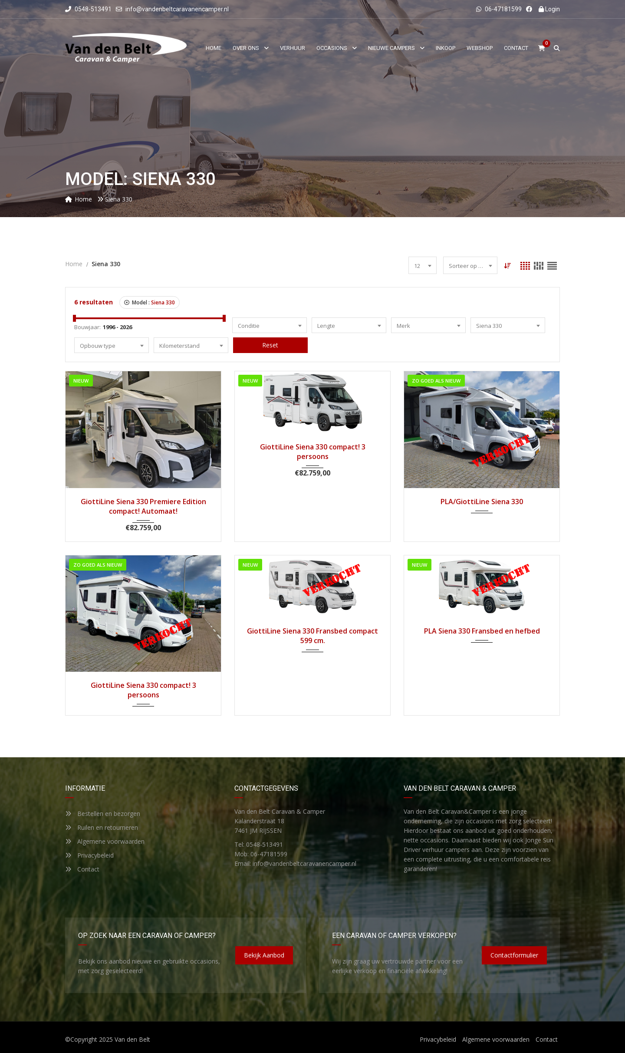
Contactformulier (514, 955)
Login (549, 9)
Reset (270, 345)
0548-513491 (88, 9)
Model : (149, 302)
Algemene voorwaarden (105, 841)
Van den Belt (132, 1039)
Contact (82, 869)
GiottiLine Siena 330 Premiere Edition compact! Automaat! (143, 506)
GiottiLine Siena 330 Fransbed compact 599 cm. (312, 635)
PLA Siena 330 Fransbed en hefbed (482, 631)
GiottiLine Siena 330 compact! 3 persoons (312, 451)
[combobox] (422, 265)
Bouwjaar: (87, 327)
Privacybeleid (89, 855)
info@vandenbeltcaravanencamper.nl (177, 9)
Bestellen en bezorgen (102, 813)
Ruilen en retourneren (101, 827)
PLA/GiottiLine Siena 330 (482, 501)
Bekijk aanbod (264, 955)
